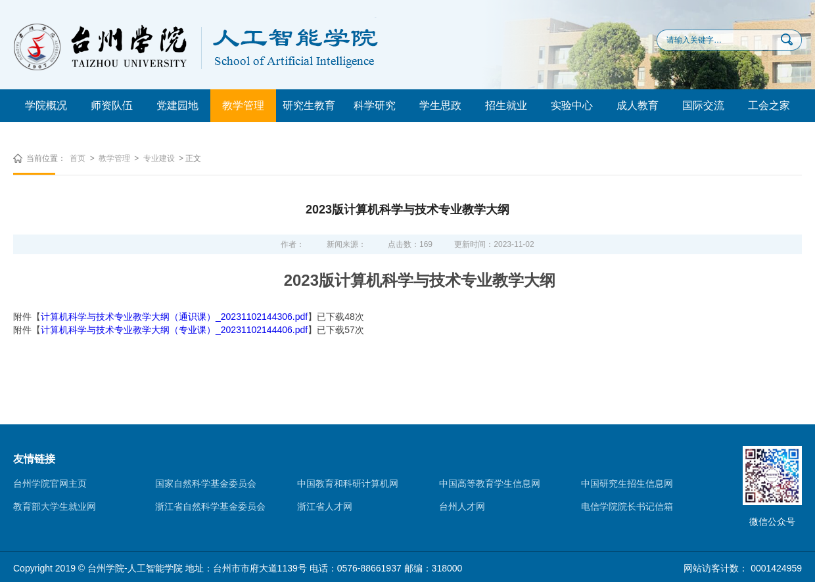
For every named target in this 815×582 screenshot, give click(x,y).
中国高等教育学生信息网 (489, 483)
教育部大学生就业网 (54, 506)
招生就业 (506, 105)
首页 (77, 158)
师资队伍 (112, 105)
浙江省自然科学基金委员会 (210, 506)
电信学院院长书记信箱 (627, 506)
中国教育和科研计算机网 (347, 483)
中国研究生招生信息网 (627, 483)
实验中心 (572, 105)
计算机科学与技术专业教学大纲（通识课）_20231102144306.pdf (174, 316)
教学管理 (243, 105)
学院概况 (46, 105)
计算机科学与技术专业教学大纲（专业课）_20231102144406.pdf (174, 330)
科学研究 (375, 105)
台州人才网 (462, 506)
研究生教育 (309, 105)
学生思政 (440, 105)
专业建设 (159, 158)
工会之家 (769, 105)
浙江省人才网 (324, 506)
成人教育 (638, 105)
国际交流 (703, 105)
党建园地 (177, 105)
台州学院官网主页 (50, 483)
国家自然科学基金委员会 (205, 483)
